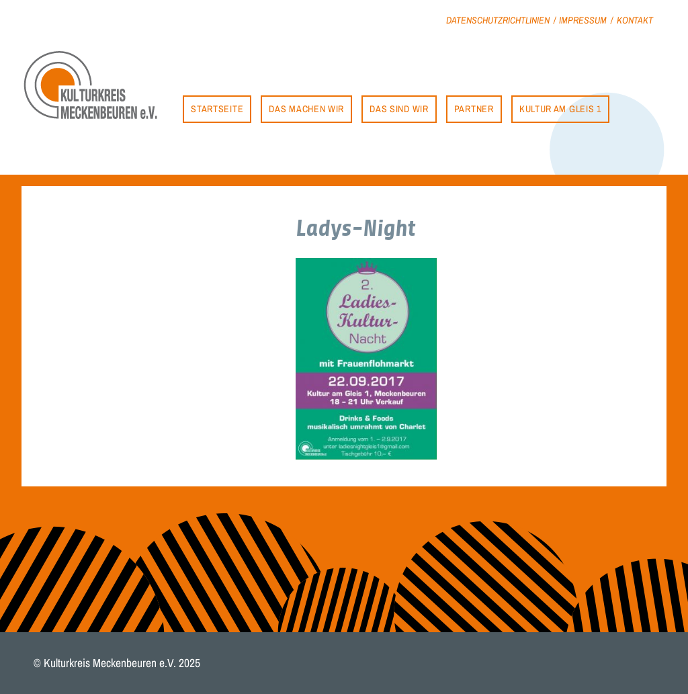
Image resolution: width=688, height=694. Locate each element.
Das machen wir (306, 108)
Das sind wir (399, 108)
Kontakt (635, 19)
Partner (474, 108)
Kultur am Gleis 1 (560, 108)
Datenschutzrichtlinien (498, 19)
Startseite (217, 108)
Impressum (583, 19)
